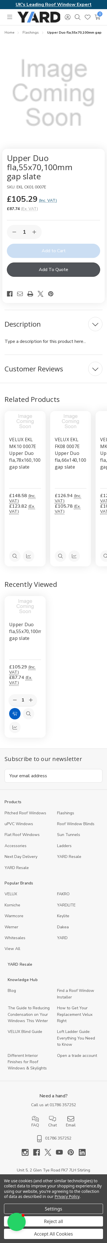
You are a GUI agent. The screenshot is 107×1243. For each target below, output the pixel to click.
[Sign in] (67, 17)
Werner (11, 927)
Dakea (63, 927)
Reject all (53, 1221)
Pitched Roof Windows (25, 813)
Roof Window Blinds (75, 824)
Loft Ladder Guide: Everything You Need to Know (76, 1038)
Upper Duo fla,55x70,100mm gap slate (25, 631)
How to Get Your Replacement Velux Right (74, 1014)
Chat (52, 1121)
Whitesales (15, 938)
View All (12, 948)
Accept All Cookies (53, 1234)
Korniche (12, 905)
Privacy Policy (66, 1196)
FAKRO (63, 894)
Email (71, 1121)
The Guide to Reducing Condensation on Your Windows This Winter (29, 1014)
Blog (12, 990)
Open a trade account (77, 1055)
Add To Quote (53, 269)
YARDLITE (66, 905)
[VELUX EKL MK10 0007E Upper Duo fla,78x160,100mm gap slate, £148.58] (25, 421)
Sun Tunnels (68, 834)
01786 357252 (63, 1105)
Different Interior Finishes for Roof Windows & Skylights (27, 1062)
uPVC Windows (19, 824)
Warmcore (14, 916)
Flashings (65, 813)
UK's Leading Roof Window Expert (54, 4)
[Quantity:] (23, 700)
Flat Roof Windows (22, 834)
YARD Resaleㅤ (17, 867)
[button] (16, 1222)
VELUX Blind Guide (25, 1031)
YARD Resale (69, 856)
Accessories (16, 846)
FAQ (35, 1121)
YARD (62, 938)
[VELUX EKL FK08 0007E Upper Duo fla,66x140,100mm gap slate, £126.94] (70, 421)
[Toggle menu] (10, 17)
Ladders (64, 846)
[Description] (53, 324)
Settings (53, 1209)
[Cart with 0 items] (97, 17)
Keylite (63, 916)
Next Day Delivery (21, 856)
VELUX (11, 894)
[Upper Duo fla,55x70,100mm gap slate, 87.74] (25, 606)
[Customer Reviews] (53, 369)
